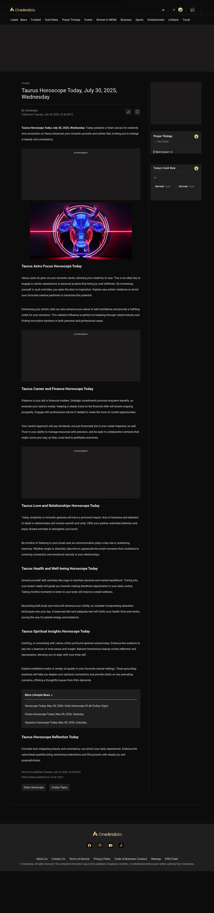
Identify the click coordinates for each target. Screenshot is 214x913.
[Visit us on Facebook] (89, 845)
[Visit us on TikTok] (121, 845)
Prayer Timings (71, 19)
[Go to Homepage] (107, 834)
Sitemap (156, 858)
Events (88, 19)
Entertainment (155, 19)
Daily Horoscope (34, 787)
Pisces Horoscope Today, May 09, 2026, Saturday (54, 714)
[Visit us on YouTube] (110, 845)
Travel (186, 19)
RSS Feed (171, 858)
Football (36, 19)
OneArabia (22, 12)
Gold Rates (51, 19)
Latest (14, 19)
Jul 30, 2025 (56, 777)
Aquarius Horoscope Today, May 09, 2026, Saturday (56, 722)
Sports (139, 19)
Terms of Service (79, 858)
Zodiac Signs (59, 787)
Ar (163, 10)
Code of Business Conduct (131, 858)
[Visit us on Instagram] (100, 845)
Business (126, 19)
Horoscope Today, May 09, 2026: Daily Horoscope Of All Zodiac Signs (66, 705)
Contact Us (58, 858)
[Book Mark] (137, 112)
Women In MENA (106, 19)
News (23, 19)
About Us (42, 858)
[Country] (154, 177)
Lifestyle (173, 19)
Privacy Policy (102, 858)
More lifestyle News (38, 695)
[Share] (128, 112)
